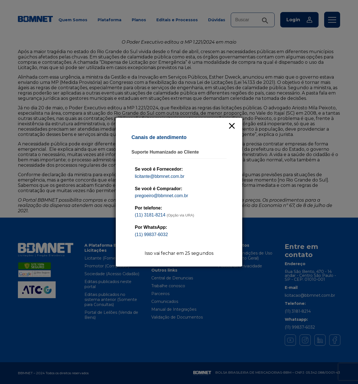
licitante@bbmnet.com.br (159, 176)
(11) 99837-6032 (151, 234)
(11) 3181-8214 (150, 215)
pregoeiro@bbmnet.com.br (161, 195)
